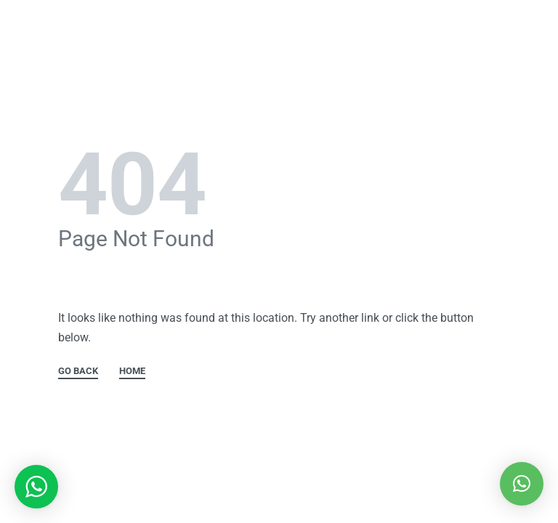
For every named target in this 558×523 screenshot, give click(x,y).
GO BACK (78, 371)
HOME (132, 371)
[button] (521, 484)
